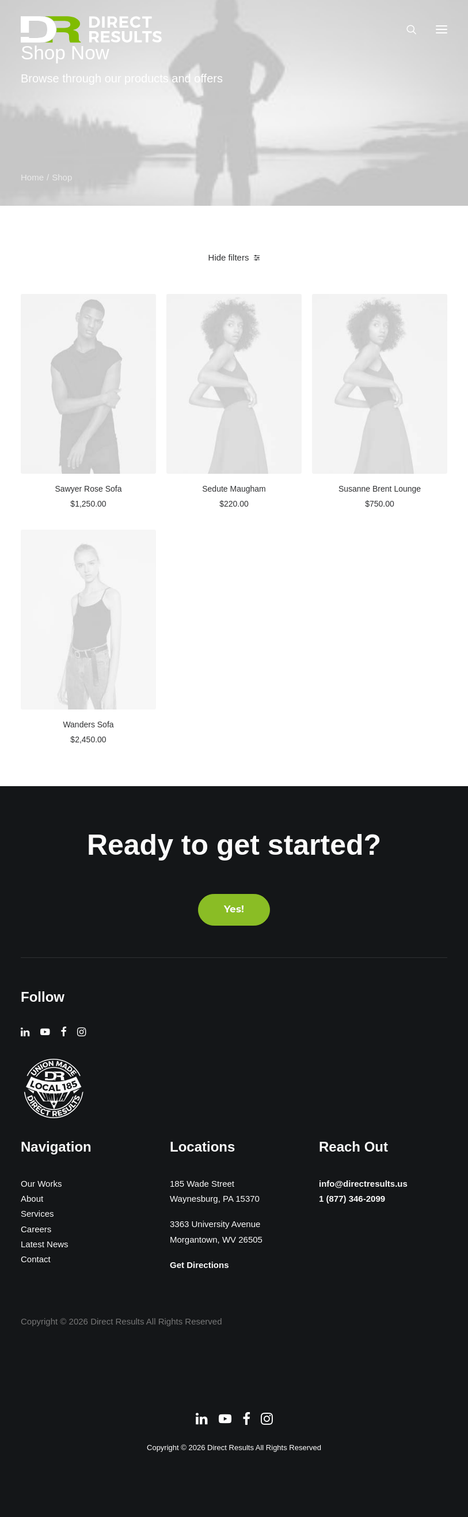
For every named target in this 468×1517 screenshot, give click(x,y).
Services (37, 1213)
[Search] (406, 29)
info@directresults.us (361, 1183)
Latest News (45, 1244)
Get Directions (199, 1265)
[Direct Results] (92, 29)
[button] (441, 29)
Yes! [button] (234, 910)
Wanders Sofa (88, 724)
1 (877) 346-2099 (349, 1199)
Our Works (41, 1183)
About (32, 1198)
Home (32, 177)
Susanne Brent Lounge (379, 488)
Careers (36, 1229)
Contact (36, 1259)
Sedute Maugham (234, 488)
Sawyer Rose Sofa (88, 488)
